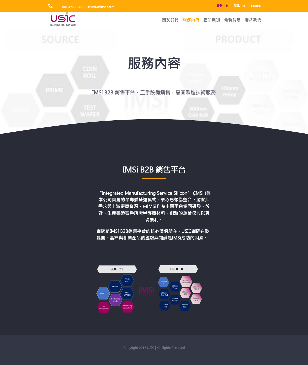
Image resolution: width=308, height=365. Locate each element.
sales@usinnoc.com (100, 7)
